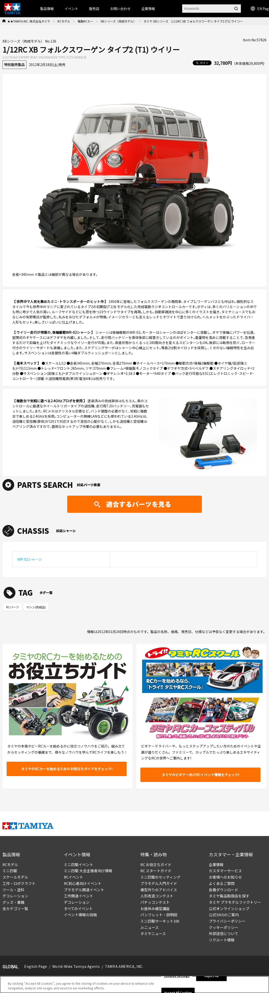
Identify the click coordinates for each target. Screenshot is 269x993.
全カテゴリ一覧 (15, 908)
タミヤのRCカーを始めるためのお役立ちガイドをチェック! (66, 768)
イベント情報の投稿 (80, 914)
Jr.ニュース (149, 927)
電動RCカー (85, 21)
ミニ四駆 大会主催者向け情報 (88, 870)
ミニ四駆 (9, 870)
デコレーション (15, 895)
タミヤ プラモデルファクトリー (235, 902)
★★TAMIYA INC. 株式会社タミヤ (28, 21)
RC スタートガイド (155, 870)
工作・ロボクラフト (18, 883)
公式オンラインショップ (229, 908)
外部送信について (223, 933)
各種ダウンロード (223, 889)
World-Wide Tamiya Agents (76, 966)
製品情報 (47, 8)
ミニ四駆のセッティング (160, 877)
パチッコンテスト (155, 902)
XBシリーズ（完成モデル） (118, 21)
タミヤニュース (153, 933)
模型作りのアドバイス (158, 889)
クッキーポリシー (223, 927)
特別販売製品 (14, 64)
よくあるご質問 (222, 883)
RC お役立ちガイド (155, 864)
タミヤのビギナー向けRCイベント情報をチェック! (200, 774)
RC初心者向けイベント (82, 883)
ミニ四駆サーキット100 (159, 921)
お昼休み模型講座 (155, 908)
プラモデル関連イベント (84, 889)
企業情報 (216, 864)
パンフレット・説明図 (158, 914)
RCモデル (63, 21)
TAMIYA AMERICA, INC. (124, 966)
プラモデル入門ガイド (158, 883)
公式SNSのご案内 (224, 914)
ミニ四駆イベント (78, 864)
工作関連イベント (78, 895)
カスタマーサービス (225, 870)
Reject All (211, 977)
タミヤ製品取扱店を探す (229, 895)
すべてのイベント (78, 908)
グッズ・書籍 (13, 902)
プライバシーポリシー (227, 921)
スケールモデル (15, 877)
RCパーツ (12, 607)
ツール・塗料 (13, 889)
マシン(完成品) (36, 607)
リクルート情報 (222, 939)
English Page (35, 966)
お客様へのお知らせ (225, 877)
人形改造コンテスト (156, 895)
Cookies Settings (177, 977)
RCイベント (73, 877)
